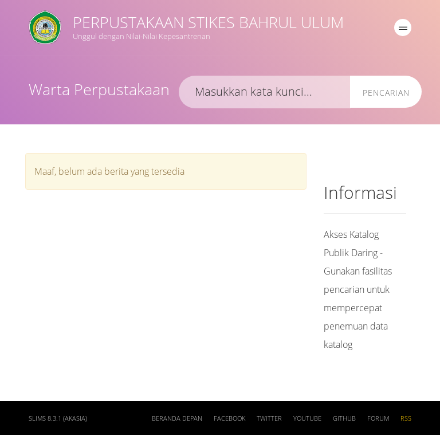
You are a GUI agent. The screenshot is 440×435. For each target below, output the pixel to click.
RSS (405, 418)
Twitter (269, 418)
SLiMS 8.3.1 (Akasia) (58, 418)
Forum (378, 418)
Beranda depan (177, 418)
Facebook (229, 418)
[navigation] (402, 27)
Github (344, 418)
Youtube (307, 418)
